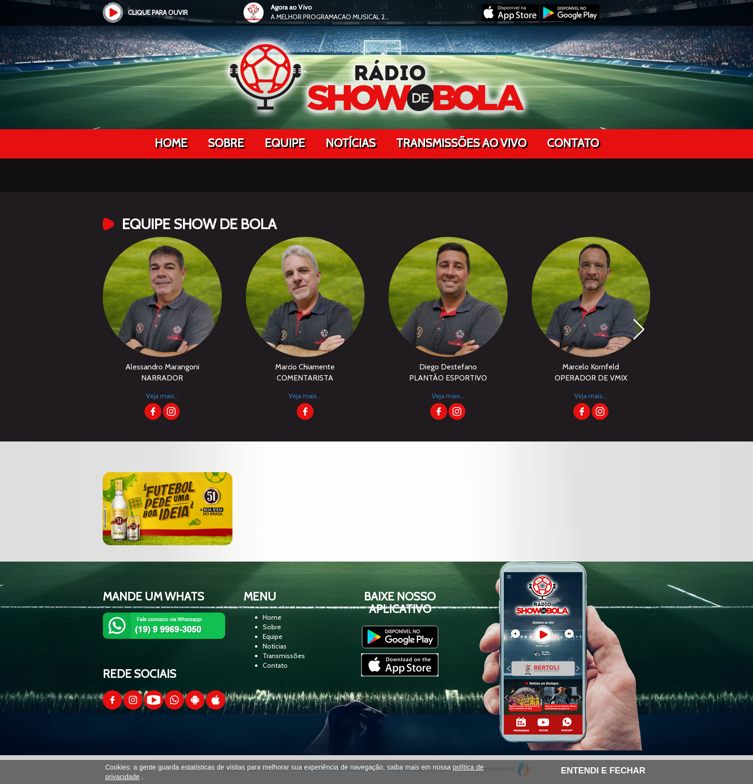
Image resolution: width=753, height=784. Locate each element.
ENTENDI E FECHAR (603, 770)
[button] (638, 329)
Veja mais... (162, 396)
